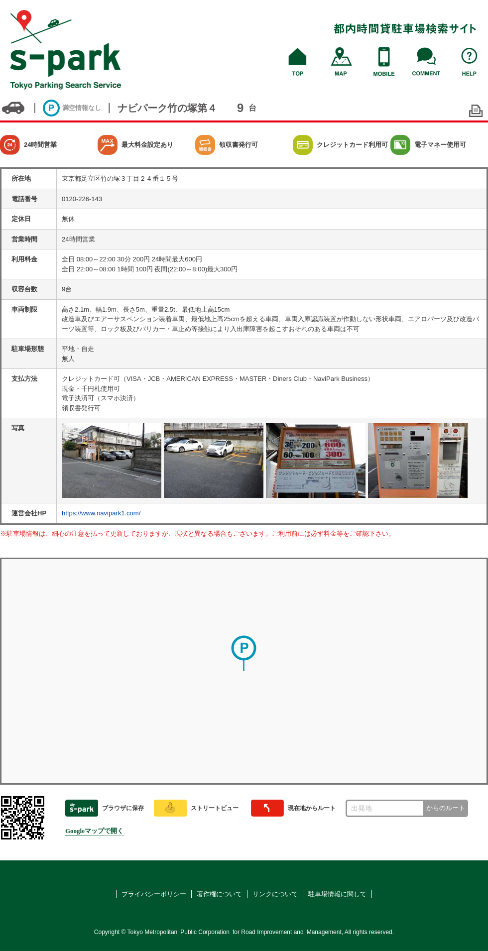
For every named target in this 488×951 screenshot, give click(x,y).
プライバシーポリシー (154, 894)
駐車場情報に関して (337, 894)
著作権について (219, 894)
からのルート (445, 808)
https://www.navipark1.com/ (101, 513)
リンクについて (275, 894)
